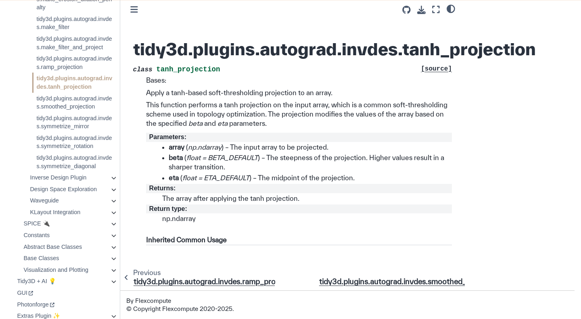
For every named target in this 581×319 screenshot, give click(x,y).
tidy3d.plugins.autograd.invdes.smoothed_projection (74, 102)
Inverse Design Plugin (58, 177)
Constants (36, 235)
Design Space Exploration (63, 189)
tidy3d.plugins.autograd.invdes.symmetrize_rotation (74, 142)
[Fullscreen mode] (435, 9)
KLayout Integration (55, 212)
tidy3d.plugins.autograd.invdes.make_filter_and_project (74, 42)
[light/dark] (450, 8)
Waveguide (44, 200)
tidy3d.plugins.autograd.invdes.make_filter (74, 23)
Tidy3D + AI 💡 (36, 281)
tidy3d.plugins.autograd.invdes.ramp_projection (74, 62)
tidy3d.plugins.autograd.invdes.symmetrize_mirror (74, 122)
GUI (22, 293)
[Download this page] (421, 10)
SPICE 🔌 (36, 223)
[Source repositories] (406, 10)
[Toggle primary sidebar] (134, 9)
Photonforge (32, 304)
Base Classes (41, 258)
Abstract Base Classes (52, 247)
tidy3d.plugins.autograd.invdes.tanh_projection (74, 82)
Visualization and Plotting (55, 270)
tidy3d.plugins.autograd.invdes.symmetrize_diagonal (74, 161)
